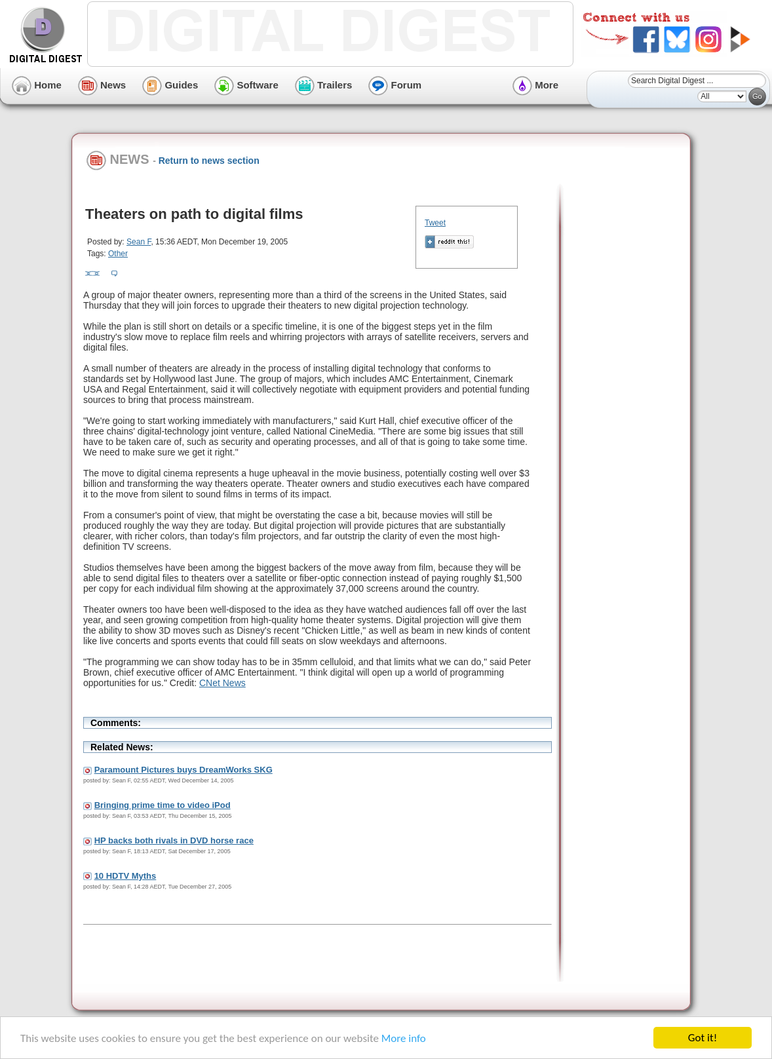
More (535, 84)
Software (246, 84)
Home (37, 84)
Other (118, 253)
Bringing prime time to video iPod (162, 805)
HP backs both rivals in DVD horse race (174, 840)
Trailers (324, 84)
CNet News (222, 683)
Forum (394, 84)
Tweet (435, 222)
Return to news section (209, 160)
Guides (170, 84)
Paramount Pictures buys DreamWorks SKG (183, 770)
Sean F (138, 241)
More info (403, 1038)
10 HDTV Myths (125, 876)
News (102, 84)
